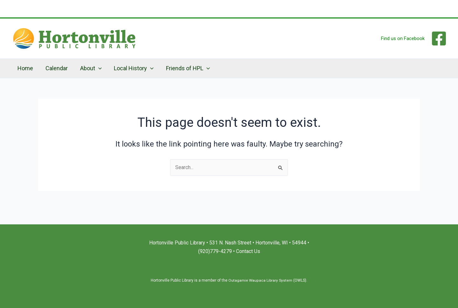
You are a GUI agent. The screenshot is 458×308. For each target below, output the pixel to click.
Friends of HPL (184, 68)
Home (24, 68)
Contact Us (248, 251)
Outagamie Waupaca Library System (260, 280)
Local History (130, 68)
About (88, 68)
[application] (96, 68)
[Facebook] (439, 38)
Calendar (55, 68)
